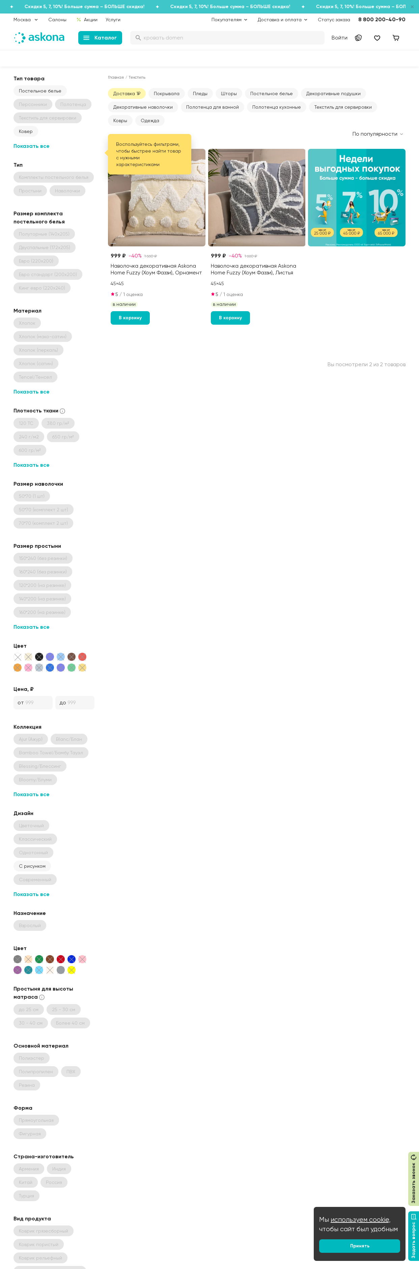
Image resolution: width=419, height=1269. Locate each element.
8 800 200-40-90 (382, 19)
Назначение (29, 913)
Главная (116, 77)
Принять (359, 1246)
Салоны (57, 19)
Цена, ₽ (23, 689)
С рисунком (32, 866)
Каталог (100, 37)
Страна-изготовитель (43, 1156)
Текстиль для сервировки (343, 107)
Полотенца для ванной (212, 107)
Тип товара (29, 78)
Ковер (26, 131)
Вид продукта (32, 1218)
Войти (339, 37)
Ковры (120, 120)
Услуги (113, 19)
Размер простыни (37, 546)
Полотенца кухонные (276, 107)
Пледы (200, 93)
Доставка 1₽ (126, 93)
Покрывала (166, 93)
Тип (18, 165)
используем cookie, (361, 1219)
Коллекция (27, 727)
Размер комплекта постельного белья (39, 217)
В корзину (130, 318)
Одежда (150, 120)
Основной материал (40, 1046)
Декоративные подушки (333, 93)
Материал (27, 310)
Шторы (229, 93)
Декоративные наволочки (143, 107)
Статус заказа (334, 19)
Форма (22, 1108)
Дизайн (23, 813)
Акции (86, 19)
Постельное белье (40, 90)
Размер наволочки (38, 484)
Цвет (20, 646)
